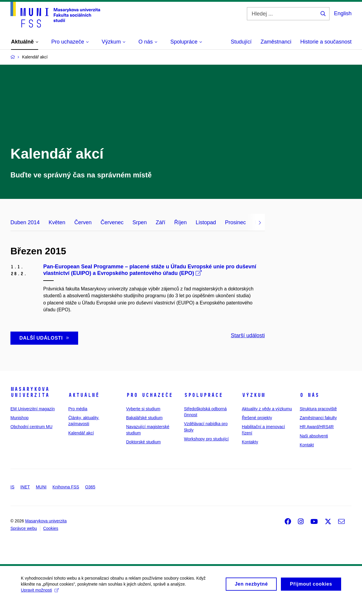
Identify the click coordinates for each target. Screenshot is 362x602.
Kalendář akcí (81, 433)
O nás (309, 395)
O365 (90, 487)
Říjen (180, 222)
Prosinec (235, 222)
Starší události (248, 335)
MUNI (41, 487)
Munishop (19, 417)
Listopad (206, 222)
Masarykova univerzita (29, 392)
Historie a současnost (326, 42)
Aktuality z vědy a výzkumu (267, 408)
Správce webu (23, 528)
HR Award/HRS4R (317, 426)
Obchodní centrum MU (31, 426)
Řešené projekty (257, 417)
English (343, 13)
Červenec (111, 222)
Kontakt (307, 444)
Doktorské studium (143, 441)
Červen (83, 222)
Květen (57, 222)
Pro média (77, 408)
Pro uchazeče (149, 395)
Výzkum (253, 395)
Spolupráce (203, 395)
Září (160, 222)
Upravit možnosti (40, 593)
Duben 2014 (25, 222)
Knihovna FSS (65, 487)
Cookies (50, 528)
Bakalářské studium (144, 417)
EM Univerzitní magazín (32, 408)
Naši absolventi (314, 436)
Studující (241, 42)
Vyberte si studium (143, 408)
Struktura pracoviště (318, 408)
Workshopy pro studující (206, 439)
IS (12, 487)
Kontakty (250, 441)
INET (25, 487)
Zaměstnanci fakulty (318, 417)
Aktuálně (83, 395)
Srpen (139, 222)
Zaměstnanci (276, 42)
